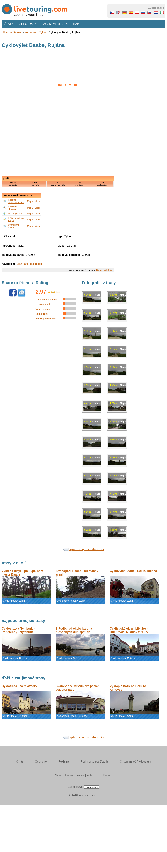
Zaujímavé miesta (54, 24)
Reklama (63, 761)
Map (76, 24)
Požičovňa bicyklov (13, 208)
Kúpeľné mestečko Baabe (16, 201)
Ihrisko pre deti (15, 213)
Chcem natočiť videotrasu (135, 761)
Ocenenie (41, 761)
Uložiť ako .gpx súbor (29, 263)
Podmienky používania (94, 761)
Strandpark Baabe (13, 226)
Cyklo (42, 32)
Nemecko (30, 32)
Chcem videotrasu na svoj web (73, 775)
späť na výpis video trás (86, 549)
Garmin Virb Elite (104, 270)
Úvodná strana (12, 32)
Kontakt (108, 775)
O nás (19, 761)
